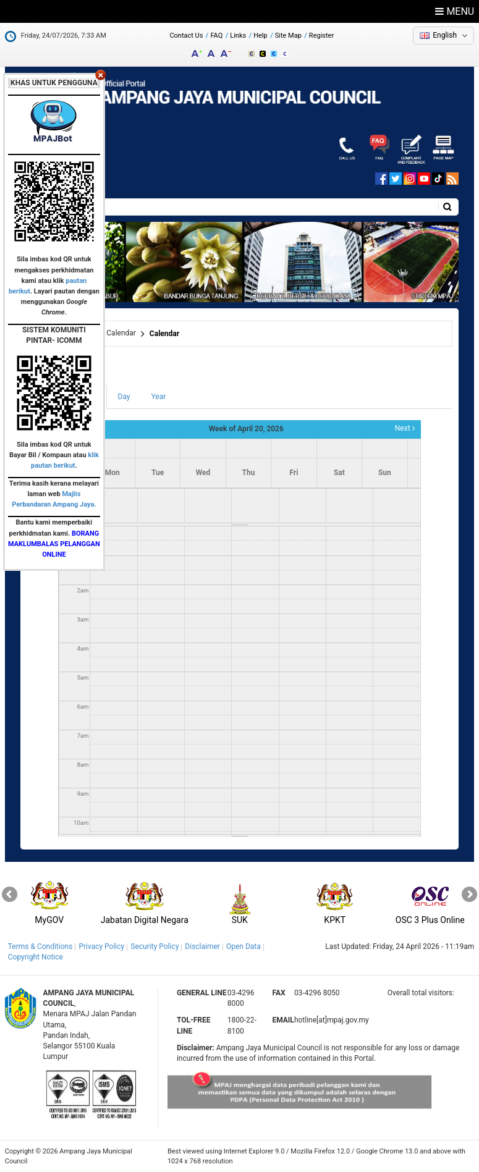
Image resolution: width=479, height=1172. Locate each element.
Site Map (288, 36)
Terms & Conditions (40, 946)
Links (238, 36)
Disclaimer (202, 946)
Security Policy (154, 946)
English (445, 35)
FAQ (216, 36)
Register (321, 36)
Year (158, 396)
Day (124, 396)
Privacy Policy (101, 946)
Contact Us (186, 36)
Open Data (243, 946)
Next (405, 428)
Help (260, 36)
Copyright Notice (35, 957)
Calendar (164, 333)
